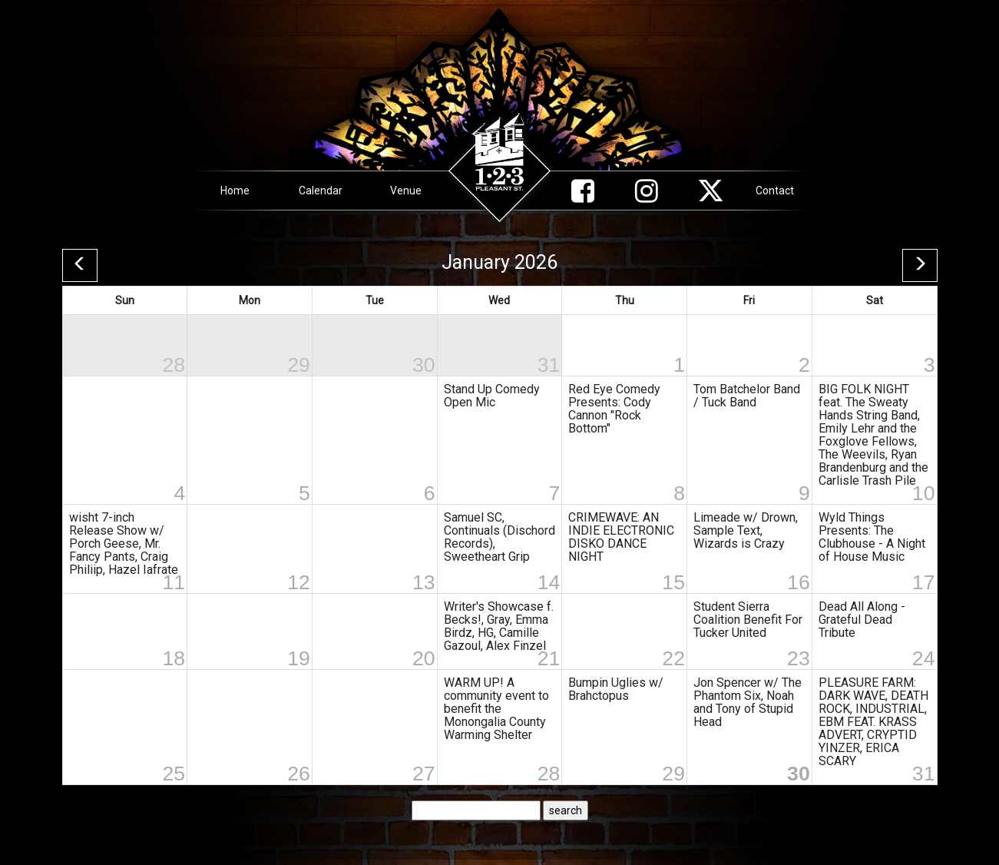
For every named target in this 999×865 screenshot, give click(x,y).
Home (235, 190)
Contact (775, 190)
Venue (406, 190)
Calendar (320, 190)
